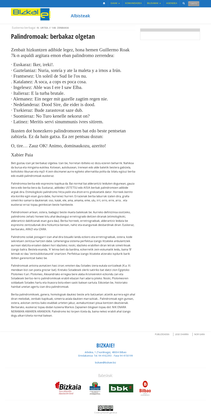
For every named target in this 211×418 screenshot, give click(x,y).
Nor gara (199, 334)
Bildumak (154, 3)
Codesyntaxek (101, 412)
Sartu (193, 4)
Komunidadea (133, 3)
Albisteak (80, 16)
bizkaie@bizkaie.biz (105, 362)
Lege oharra (182, 334)
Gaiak (115, 3)
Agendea (171, 3)
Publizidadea (162, 334)
